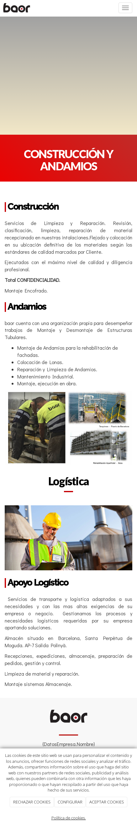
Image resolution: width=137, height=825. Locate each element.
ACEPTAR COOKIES (106, 802)
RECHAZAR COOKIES (31, 802)
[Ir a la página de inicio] (16, 8)
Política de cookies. (68, 818)
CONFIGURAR (70, 802)
